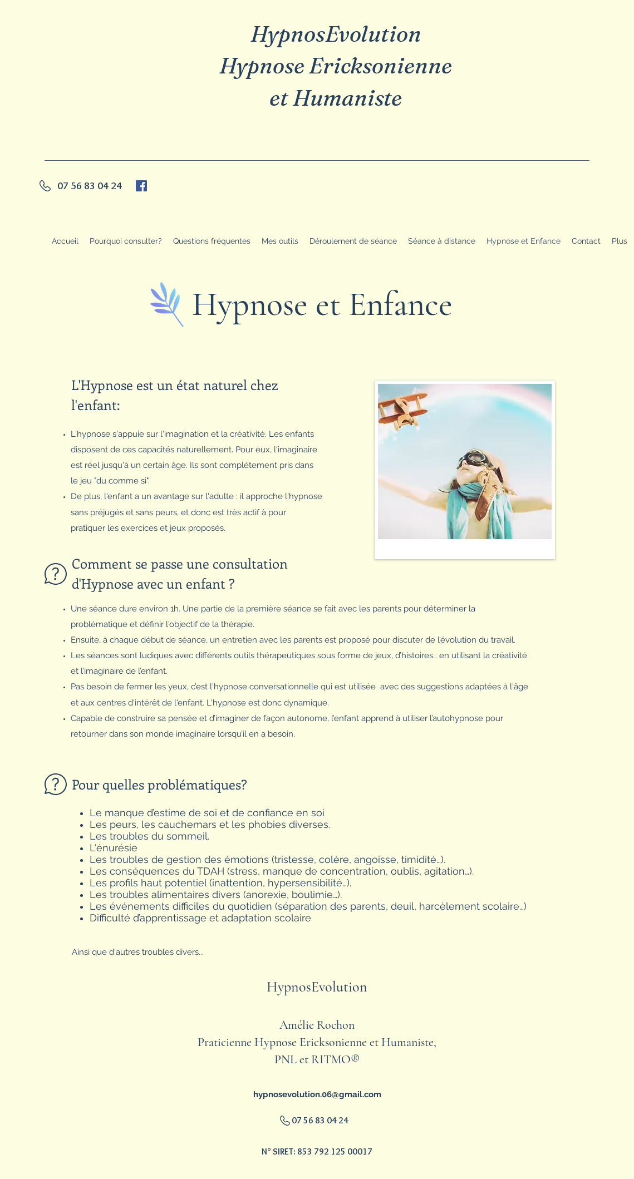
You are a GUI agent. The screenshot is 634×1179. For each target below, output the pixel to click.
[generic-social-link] (141, 185)
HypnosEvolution (335, 33)
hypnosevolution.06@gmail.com (317, 1094)
